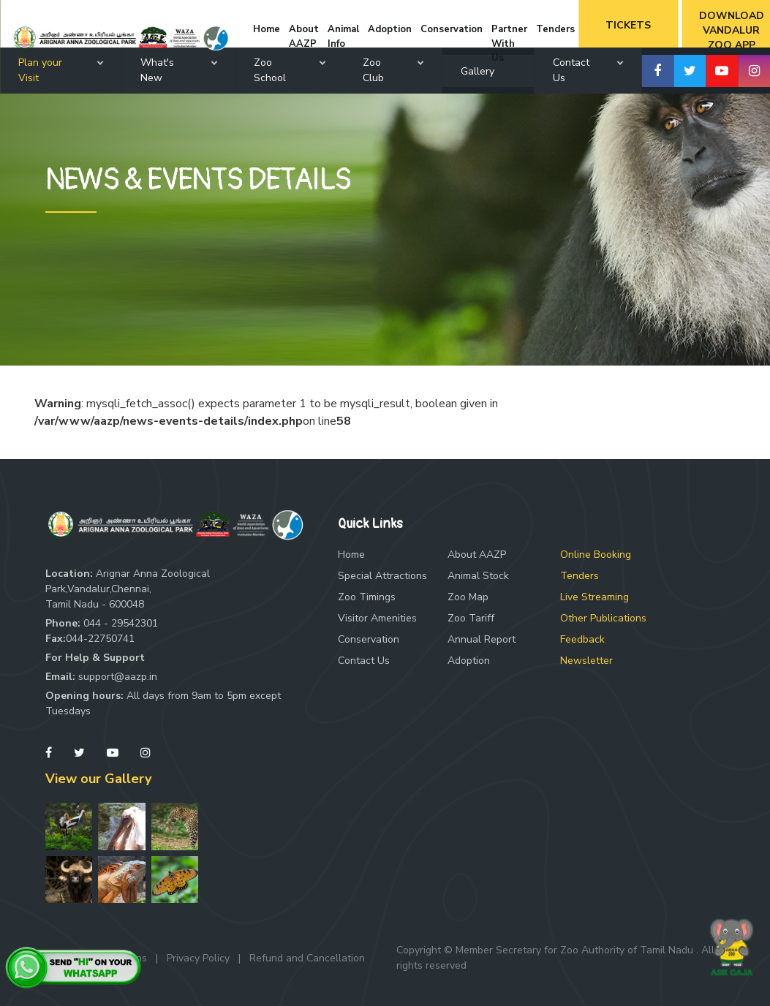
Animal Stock (478, 576)
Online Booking (595, 554)
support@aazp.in (117, 677)
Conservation (368, 639)
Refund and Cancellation (307, 958)
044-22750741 (100, 639)
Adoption (469, 660)
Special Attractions (382, 576)
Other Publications (603, 618)
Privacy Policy (198, 958)
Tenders (579, 576)
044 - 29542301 (120, 623)
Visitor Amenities (377, 618)
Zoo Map (468, 597)
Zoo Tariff (471, 618)
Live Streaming (594, 597)
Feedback (582, 639)
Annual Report (482, 639)
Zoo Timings (367, 597)
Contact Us (364, 660)
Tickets (628, 25)
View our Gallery (98, 778)
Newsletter (586, 660)
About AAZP (477, 554)
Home (351, 554)
